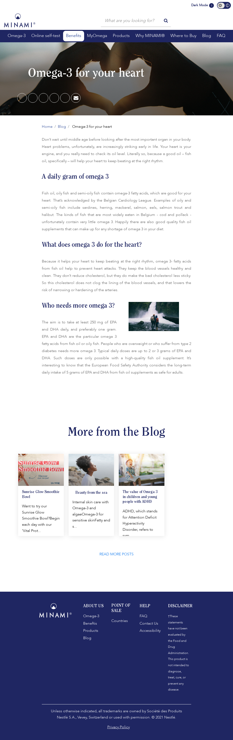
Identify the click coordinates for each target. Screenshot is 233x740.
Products (90, 630)
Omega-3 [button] (17, 36)
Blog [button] (206, 36)
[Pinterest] (43, 98)
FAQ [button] (221, 36)
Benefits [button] (73, 36)
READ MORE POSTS (116, 554)
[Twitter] (65, 98)
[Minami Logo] (19, 20)
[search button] (166, 20)
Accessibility (150, 630)
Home (47, 126)
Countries (119, 620)
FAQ (143, 616)
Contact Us (149, 623)
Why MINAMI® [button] (150, 36)
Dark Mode (199, 5)
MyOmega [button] (97, 36)
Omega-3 (91, 616)
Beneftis (90, 623)
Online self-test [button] (45, 36)
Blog (62, 126)
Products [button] (121, 36)
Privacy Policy (118, 727)
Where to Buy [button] (183, 36)
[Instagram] (57, 630)
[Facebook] (22, 98)
